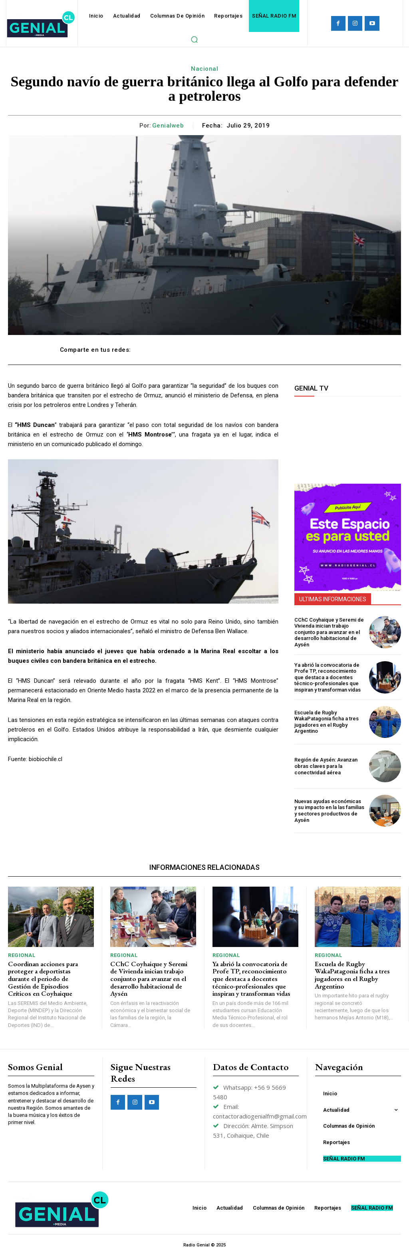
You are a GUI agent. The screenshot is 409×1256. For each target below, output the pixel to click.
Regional (21, 955)
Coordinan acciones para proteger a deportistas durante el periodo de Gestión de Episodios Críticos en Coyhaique (43, 978)
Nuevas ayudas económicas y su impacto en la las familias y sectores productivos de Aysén (329, 810)
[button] (194, 39)
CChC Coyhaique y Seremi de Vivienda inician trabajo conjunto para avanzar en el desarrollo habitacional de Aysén (329, 632)
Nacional (204, 68)
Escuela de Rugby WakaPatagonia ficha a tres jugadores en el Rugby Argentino (326, 722)
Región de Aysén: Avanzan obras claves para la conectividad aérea (325, 766)
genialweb (168, 125)
